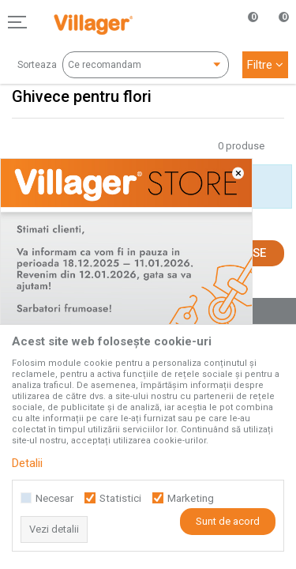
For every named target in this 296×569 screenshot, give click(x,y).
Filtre (265, 65)
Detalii (27, 463)
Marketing (190, 498)
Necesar (54, 498)
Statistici (120, 498)
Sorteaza (37, 64)
